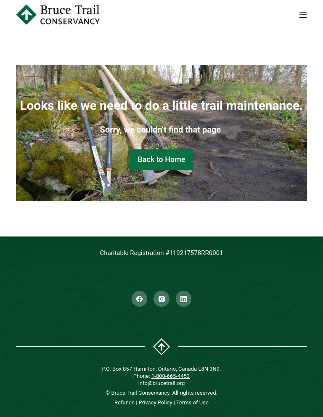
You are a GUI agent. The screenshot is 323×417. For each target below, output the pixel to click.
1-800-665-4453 (170, 376)
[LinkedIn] (184, 299)
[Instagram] (161, 299)
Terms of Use (192, 402)
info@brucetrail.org (161, 383)
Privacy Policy (155, 402)
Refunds (124, 402)
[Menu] (303, 15)
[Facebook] (140, 299)
